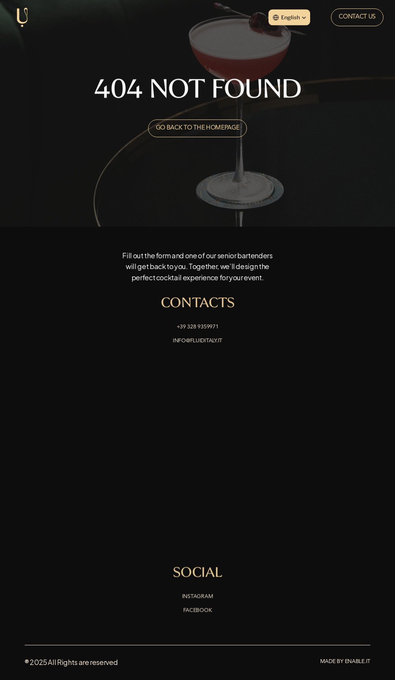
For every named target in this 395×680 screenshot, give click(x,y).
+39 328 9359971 (198, 327)
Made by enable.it (345, 661)
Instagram (197, 597)
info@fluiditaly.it (197, 341)
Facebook (197, 611)
